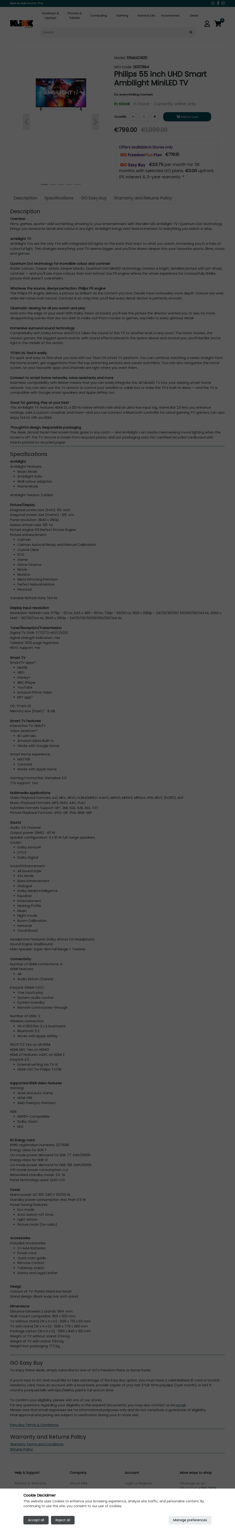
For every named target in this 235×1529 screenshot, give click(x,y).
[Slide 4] (77, 184)
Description (25, 198)
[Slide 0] (44, 184)
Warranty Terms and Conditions (37, 1444)
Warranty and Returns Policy (143, 198)
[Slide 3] (69, 184)
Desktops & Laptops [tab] (50, 15)
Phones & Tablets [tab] (74, 15)
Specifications (58, 198)
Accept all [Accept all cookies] (36, 1520)
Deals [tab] (194, 15)
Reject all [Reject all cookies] (63, 1520)
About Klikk (78, 1483)
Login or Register (138, 1483)
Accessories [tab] (170, 15)
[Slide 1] (52, 184)
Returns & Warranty (31, 1483)
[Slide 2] (60, 184)
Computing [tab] (98, 15)
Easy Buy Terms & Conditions (34, 1425)
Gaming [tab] (122, 15)
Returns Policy (21, 1449)
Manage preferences (190, 1520)
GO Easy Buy (93, 198)
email (180, 1405)
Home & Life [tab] (146, 15)
